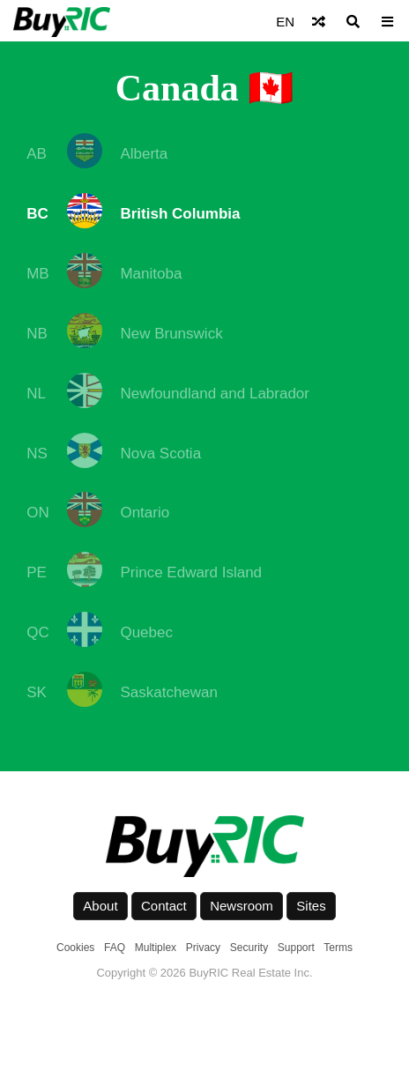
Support (296, 947)
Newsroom (241, 905)
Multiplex (155, 947)
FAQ (114, 947)
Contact (164, 905)
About (100, 905)
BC (37, 213)
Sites (310, 905)
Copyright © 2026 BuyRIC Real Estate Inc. (204, 972)
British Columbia (180, 213)
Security (249, 947)
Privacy (203, 947)
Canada (177, 88)
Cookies (75, 947)
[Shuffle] (318, 21)
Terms (338, 947)
